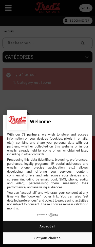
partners (33, 134)
